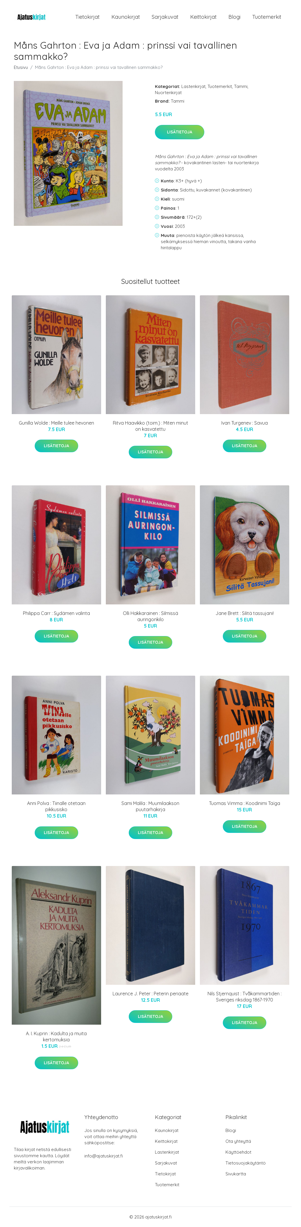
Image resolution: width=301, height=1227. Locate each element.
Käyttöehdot (238, 1152)
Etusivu (21, 67)
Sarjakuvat (165, 16)
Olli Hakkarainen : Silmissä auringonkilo (150, 616)
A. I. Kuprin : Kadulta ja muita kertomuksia (56, 1037)
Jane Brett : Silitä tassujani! (244, 613)
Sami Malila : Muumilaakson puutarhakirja (150, 806)
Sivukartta (235, 1174)
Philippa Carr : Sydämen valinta (56, 613)
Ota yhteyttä (238, 1141)
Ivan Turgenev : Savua (244, 423)
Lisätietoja (179, 132)
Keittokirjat (203, 16)
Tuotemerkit (266, 16)
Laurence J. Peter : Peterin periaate (150, 993)
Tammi (241, 86)
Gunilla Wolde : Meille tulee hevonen (56, 423)
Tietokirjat (87, 16)
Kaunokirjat (125, 16)
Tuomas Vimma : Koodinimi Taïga (244, 803)
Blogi (234, 16)
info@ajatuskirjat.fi (103, 1156)
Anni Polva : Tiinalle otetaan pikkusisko (56, 806)
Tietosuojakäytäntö (245, 1163)
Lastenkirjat (193, 86)
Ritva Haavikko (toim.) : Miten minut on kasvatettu (150, 426)
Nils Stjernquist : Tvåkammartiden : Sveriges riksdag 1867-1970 (245, 997)
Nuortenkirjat (168, 92)
